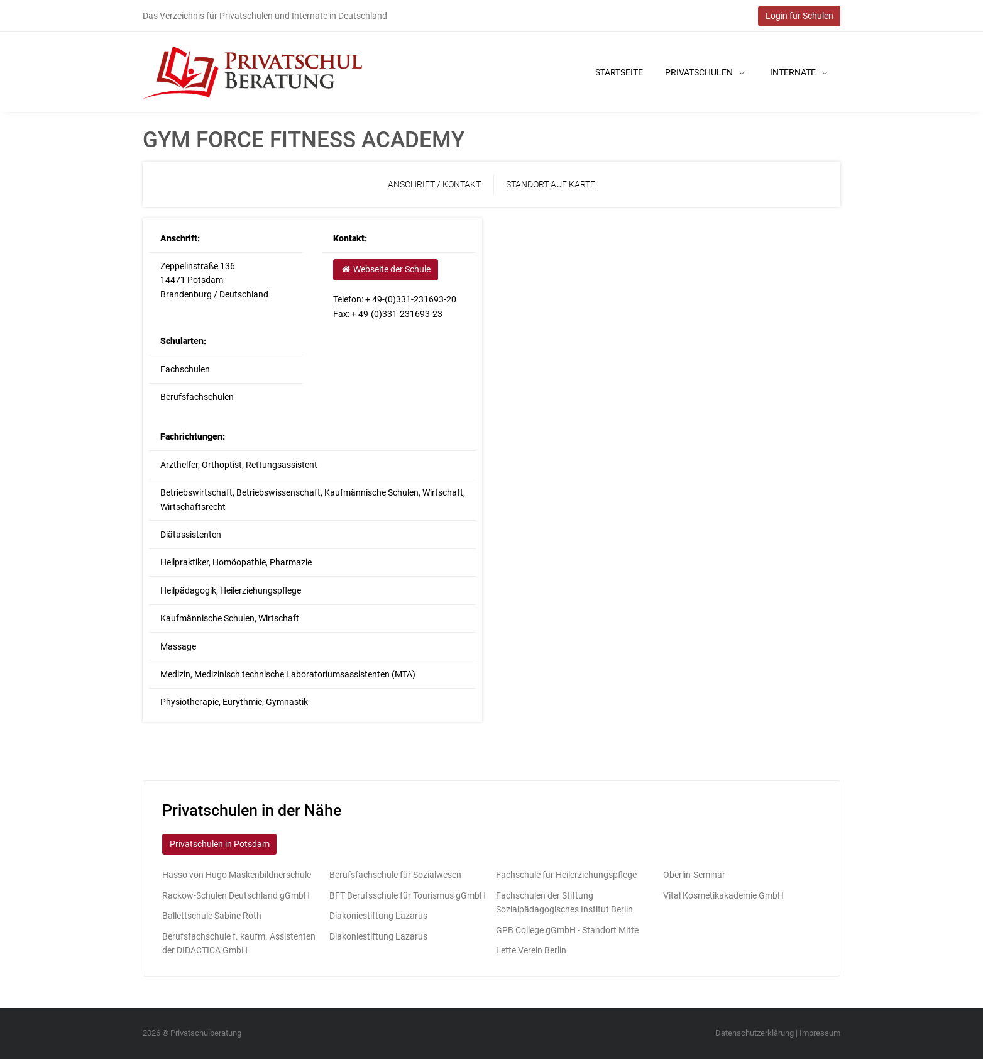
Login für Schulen (799, 16)
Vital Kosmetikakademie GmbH (723, 895)
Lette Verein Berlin (531, 950)
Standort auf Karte (550, 184)
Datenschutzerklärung (754, 1033)
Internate (799, 72)
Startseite (619, 72)
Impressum (819, 1033)
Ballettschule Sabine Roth (211, 916)
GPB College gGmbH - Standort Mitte (567, 930)
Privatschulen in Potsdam (220, 844)
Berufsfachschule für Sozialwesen (395, 875)
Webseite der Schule (385, 269)
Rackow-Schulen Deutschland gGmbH (236, 895)
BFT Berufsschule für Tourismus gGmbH (407, 895)
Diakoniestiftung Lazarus (378, 916)
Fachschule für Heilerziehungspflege (566, 875)
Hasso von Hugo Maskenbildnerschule (236, 875)
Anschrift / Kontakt (434, 184)
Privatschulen (705, 72)
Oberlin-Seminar (694, 875)
